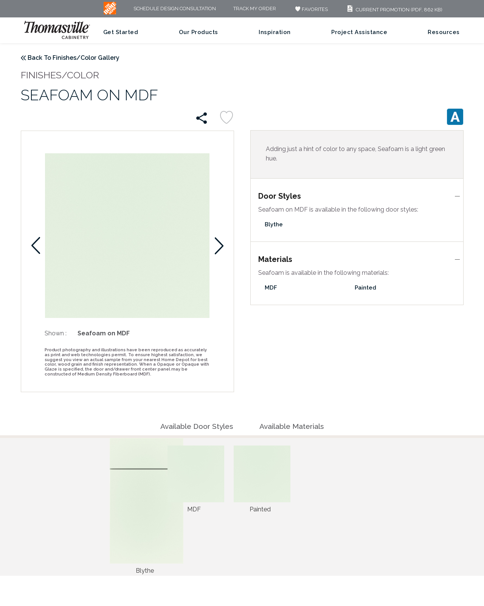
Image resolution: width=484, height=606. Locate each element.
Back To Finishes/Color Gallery (73, 57)
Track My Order (254, 9)
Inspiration (275, 32)
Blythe (274, 224)
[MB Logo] (110, 13)
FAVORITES (310, 9)
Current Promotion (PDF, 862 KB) (393, 9)
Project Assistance (359, 32)
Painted (365, 287)
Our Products (198, 32)
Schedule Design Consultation (174, 9)
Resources (444, 32)
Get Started (120, 32)
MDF (271, 287)
